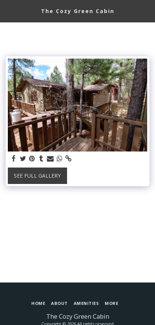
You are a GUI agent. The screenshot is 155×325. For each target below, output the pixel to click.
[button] (8, 10)
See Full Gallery (37, 175)
